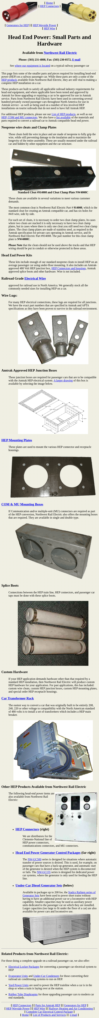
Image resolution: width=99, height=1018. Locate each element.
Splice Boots (10, 585)
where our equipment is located (32, 65)
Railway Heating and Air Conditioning (71, 1008)
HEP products (9, 79)
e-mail (73, 1014)
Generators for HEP (17, 25)
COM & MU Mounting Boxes (22, 504)
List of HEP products (64, 114)
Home (49, 2)
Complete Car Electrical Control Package (49, 1011)
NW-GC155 (43, 872)
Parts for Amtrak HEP (47, 1005)
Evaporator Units (18, 975)
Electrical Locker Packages (23, 966)
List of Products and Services (49, 1014)
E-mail (76, 59)
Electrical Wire (35, 278)
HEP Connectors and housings (69, 268)
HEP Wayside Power (44, 25)
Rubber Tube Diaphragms (23, 994)
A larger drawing (63, 380)
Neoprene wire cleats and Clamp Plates (28, 127)
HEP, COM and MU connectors (19, 117)
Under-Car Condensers (46, 975)
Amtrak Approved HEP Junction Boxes (29, 370)
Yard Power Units (18, 985)
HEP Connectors (49, 6)
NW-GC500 (34, 859)
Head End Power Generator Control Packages (48, 852)
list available (63, 117)
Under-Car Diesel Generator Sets (39, 885)
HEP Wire (49, 28)
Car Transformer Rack (17, 698)
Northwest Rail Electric (60, 53)
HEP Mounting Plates (16, 440)
